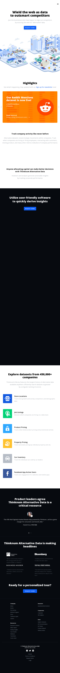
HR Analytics (41, 615)
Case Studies (13, 632)
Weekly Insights (14, 629)
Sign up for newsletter (44, 87)
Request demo (30, 27)
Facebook (27, 650)
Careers (12, 618)
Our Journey (13, 610)
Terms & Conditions (30, 656)
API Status (40, 626)
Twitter (30, 650)
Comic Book (13, 638)
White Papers (13, 627)
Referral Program (14, 612)
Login (30, 660)
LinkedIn (33, 650)
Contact (30, 654)
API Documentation (42, 624)
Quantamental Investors (44, 606)
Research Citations (14, 625)
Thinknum (30, 6)
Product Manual (42, 628)
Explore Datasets (42, 622)
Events (12, 608)
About (11, 606)
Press (11, 614)
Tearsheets (13, 636)
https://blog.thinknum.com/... (18, 116)
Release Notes (41, 630)
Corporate (40, 613)
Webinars (12, 634)
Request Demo (30, 208)
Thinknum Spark (14, 616)
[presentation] (1, 107)
